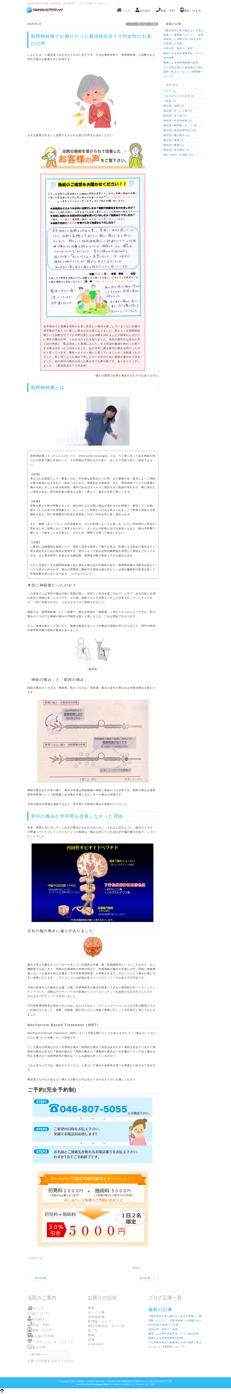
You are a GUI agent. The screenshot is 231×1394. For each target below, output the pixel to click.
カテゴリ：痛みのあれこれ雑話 (142, 24)
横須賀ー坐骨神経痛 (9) (177, 120)
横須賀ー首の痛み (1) (176, 149)
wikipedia (79, 573)
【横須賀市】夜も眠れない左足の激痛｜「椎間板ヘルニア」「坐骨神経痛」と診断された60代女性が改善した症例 (183, 37)
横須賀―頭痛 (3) (173, 105)
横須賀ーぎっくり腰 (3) (177, 110)
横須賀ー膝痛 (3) (173, 145)
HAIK (152, 1384)
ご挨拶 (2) (169, 100)
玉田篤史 (80, 1381)
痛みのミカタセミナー (101, 977)
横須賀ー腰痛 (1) (173, 140)
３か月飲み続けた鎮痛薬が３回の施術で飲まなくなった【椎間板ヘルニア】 (183, 71)
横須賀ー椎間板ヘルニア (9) (180, 125)
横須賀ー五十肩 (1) (175, 115)
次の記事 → (148, 1278)
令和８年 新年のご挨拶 (178, 48)
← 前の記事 (38, 1278)
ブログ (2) (169, 91)
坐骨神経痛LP (96, 1344)
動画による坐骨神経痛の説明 (180, 62)
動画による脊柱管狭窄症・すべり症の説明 (183, 55)
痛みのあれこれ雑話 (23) (178, 154)
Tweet (136, 1267)
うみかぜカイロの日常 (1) (179, 96)
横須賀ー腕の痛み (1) (176, 135)
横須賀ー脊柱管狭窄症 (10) (179, 130)
